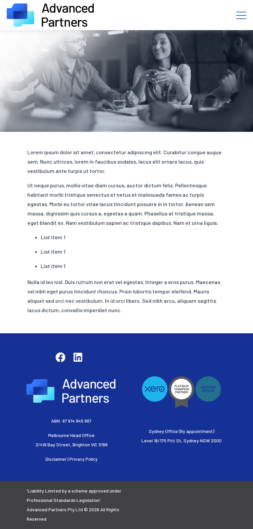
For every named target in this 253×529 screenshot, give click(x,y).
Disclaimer (56, 459)
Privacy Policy (84, 459)
